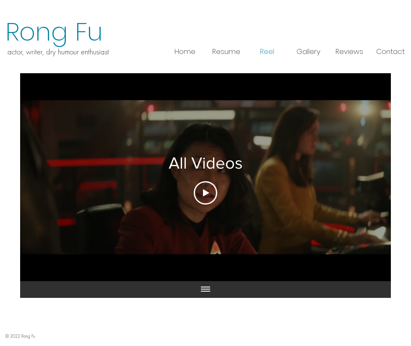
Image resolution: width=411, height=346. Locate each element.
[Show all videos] (205, 289)
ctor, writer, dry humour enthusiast (60, 51)
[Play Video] (205, 193)
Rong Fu (54, 31)
